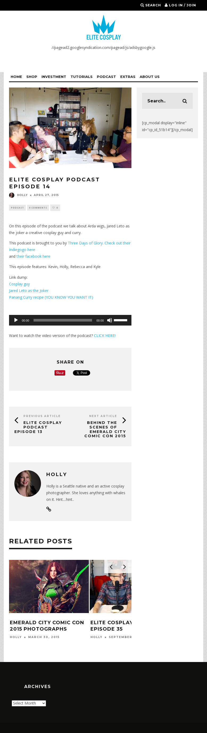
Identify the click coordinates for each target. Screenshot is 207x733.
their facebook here (32, 256)
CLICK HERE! (104, 335)
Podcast (106, 76)
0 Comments (38, 207)
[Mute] (109, 320)
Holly (18, 195)
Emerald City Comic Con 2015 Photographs (47, 626)
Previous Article (42, 416)
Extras (127, 76)
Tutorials (82, 76)
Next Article (103, 416)
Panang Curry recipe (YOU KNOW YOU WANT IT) (51, 297)
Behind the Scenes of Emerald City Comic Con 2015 (105, 429)
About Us (150, 76)
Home (16, 76)
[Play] (16, 320)
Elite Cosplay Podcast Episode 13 (38, 427)
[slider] (63, 320)
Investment (54, 76)
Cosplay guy (19, 284)
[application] (70, 320)
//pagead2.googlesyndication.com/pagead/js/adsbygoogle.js (103, 47)
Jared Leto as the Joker (28, 290)
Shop (31, 76)
